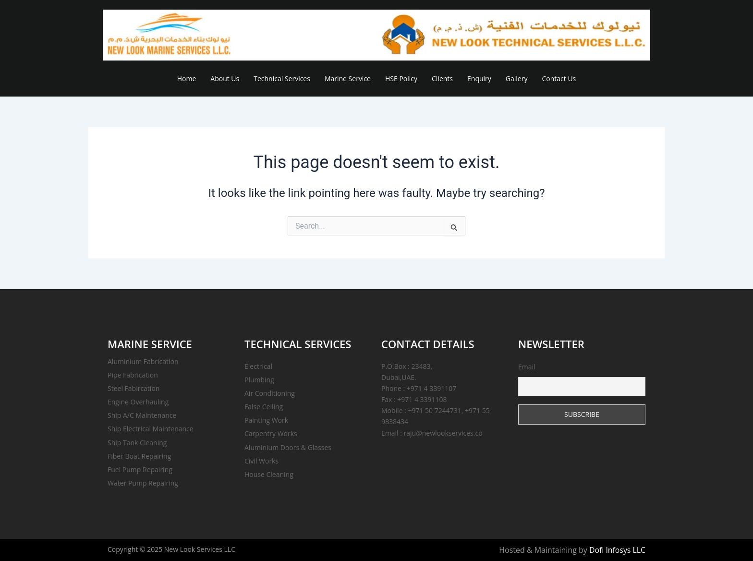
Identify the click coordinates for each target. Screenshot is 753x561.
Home (186, 78)
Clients (442, 78)
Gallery (517, 78)
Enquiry (479, 78)
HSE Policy (401, 78)
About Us (224, 78)
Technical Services (282, 78)
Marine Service (348, 78)
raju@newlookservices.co (443, 433)
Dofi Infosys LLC (617, 550)
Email (581, 379)
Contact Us (559, 78)
